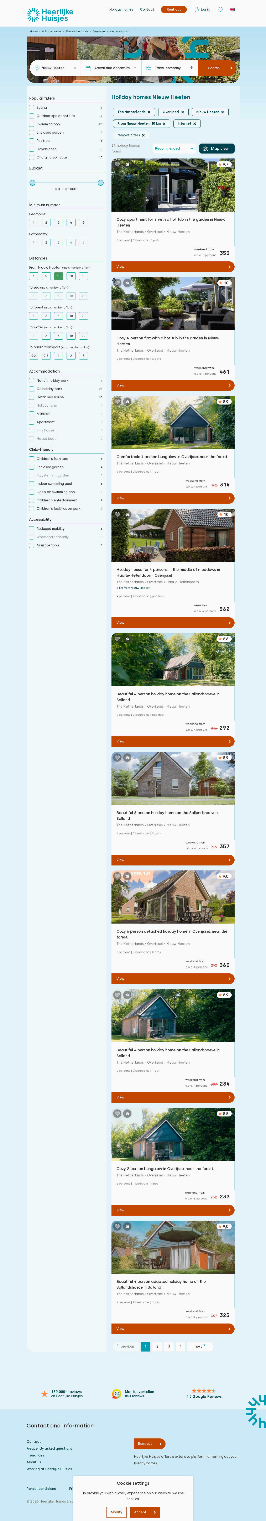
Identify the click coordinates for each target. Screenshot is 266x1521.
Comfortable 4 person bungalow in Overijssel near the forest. (172, 457)
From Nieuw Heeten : (60, 267)
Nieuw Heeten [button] (207, 112)
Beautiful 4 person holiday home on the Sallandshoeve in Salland (167, 697)
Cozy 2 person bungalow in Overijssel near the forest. (165, 1168)
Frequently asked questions (49, 1448)
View (120, 267)
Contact (147, 9)
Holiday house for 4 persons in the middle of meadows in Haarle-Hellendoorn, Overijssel (168, 572)
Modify (116, 1512)
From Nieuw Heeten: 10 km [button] (139, 124)
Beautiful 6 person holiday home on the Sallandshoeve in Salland (167, 815)
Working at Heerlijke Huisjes (49, 1469)
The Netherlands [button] (132, 112)
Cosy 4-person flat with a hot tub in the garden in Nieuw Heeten (167, 341)
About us (34, 1462)
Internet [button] (184, 124)
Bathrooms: (38, 234)
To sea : (49, 287)
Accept (140, 1512)
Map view (216, 148)
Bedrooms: (37, 214)
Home (34, 31)
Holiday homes (121, 9)
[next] (200, 1347)
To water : (51, 327)
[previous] (125, 1347)
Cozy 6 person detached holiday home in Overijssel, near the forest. (171, 934)
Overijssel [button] (171, 112)
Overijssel (99, 31)
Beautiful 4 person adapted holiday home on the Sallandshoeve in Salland (161, 1284)
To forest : (51, 307)
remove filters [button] (129, 135)
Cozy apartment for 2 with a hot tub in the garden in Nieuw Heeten (170, 222)
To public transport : (59, 347)
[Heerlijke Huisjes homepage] (50, 15)
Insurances (35, 1455)
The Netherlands (77, 31)
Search (214, 68)
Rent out (145, 1444)
